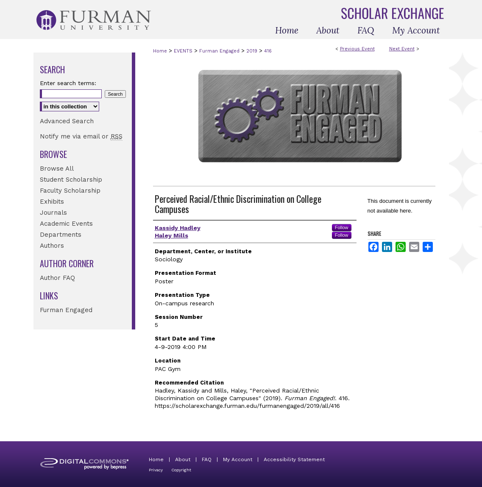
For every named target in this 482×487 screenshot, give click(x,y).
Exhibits (52, 201)
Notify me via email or (81, 136)
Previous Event (357, 49)
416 (268, 51)
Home (160, 51)
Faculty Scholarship (70, 190)
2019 (252, 51)
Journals (53, 212)
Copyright (181, 470)
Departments (60, 234)
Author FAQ (57, 278)
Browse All (57, 168)
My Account (237, 459)
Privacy (156, 470)
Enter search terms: (68, 83)
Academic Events (66, 223)
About (182, 459)
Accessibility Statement (294, 459)
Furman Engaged (220, 51)
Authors (52, 245)
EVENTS (184, 51)
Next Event (402, 49)
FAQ (207, 459)
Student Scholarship (71, 179)
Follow (341, 227)
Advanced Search (67, 121)
